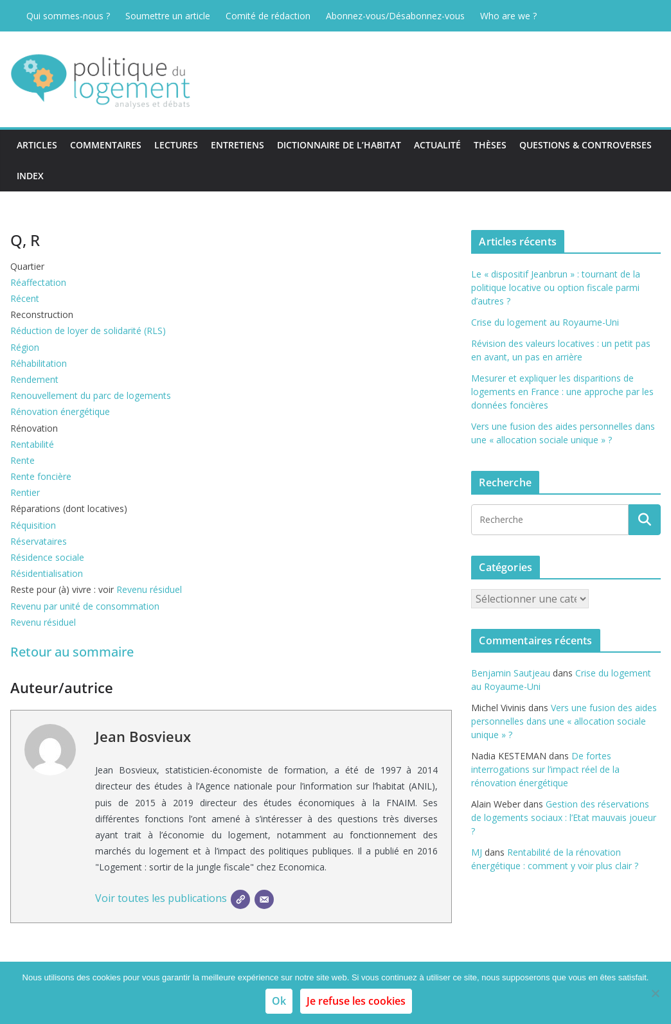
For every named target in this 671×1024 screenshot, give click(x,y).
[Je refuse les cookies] (655, 993)
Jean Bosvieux (143, 736)
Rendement (34, 379)
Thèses (490, 145)
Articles (37, 145)
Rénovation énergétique (60, 411)
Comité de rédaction (268, 16)
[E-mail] (264, 899)
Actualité (437, 145)
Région (24, 347)
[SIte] (240, 899)
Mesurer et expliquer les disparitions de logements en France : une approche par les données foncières (562, 391)
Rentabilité (32, 444)
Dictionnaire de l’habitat (339, 145)
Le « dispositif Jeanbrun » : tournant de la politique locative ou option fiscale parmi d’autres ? (555, 287)
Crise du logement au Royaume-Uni (545, 322)
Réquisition (33, 525)
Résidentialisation (46, 573)
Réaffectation (38, 282)
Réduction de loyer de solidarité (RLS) (88, 330)
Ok (279, 1001)
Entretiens (237, 145)
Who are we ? (508, 16)
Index (30, 176)
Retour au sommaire (72, 651)
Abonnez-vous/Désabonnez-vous (395, 16)
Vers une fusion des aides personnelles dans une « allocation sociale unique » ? (564, 721)
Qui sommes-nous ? (68, 16)
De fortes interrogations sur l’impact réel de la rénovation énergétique (545, 769)
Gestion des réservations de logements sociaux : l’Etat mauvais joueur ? (563, 817)
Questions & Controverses (585, 145)
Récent (24, 298)
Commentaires (105, 145)
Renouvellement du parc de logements (90, 395)
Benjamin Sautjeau (510, 673)
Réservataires (38, 541)
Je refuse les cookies (356, 1001)
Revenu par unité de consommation (84, 606)
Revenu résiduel (149, 589)
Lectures (176, 145)
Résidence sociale (47, 557)
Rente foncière (40, 476)
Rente (22, 460)
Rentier (25, 492)
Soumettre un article (167, 16)
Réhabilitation (38, 363)
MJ (476, 852)
